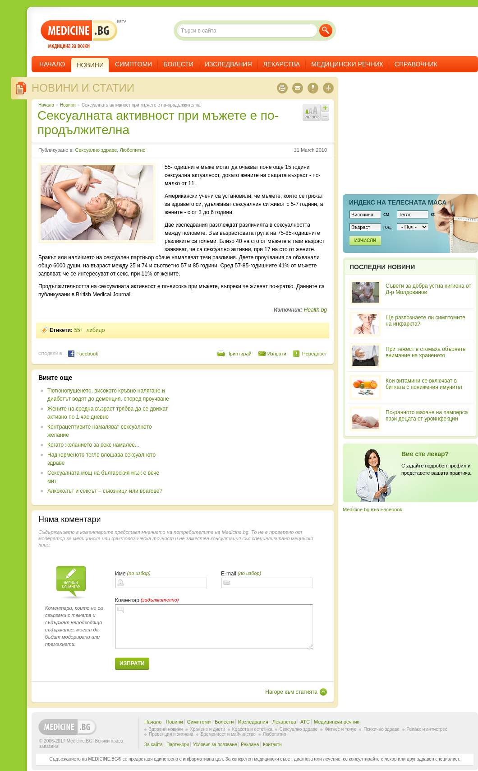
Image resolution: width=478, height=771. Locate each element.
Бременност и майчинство (228, 734)
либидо (95, 330)
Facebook (83, 353)
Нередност (314, 353)
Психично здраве (381, 729)
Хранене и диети (207, 729)
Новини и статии (83, 88)
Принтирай (239, 353)
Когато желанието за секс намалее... (93, 445)
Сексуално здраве (96, 150)
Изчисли (365, 240)
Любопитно (132, 150)
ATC (305, 721)
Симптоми (133, 64)
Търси (325, 30)
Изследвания (228, 64)
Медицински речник (347, 64)
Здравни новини (166, 729)
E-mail (228, 573)
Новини (68, 105)
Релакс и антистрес (427, 729)
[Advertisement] (253, 437)
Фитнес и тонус (340, 729)
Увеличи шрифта (325, 108)
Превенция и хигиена (171, 734)
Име (120, 573)
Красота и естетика (252, 729)
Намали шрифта (325, 116)
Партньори (177, 744)
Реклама (250, 744)
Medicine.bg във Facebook (372, 509)
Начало (52, 64)
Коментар (127, 600)
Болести (178, 64)
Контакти (272, 744)
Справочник (416, 64)
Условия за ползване (215, 744)
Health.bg (315, 310)
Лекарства (281, 64)
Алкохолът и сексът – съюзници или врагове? (104, 491)
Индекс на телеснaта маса (397, 202)
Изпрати (276, 353)
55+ (78, 330)
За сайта (153, 744)
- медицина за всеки (79, 34)
